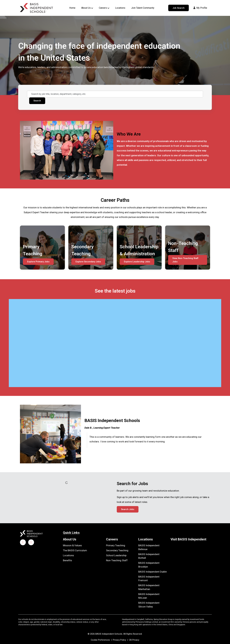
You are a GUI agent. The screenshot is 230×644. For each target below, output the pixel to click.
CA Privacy (134, 640)
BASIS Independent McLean (148, 596)
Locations (120, 7)
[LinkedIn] (31, 542)
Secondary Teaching (117, 550)
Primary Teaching (115, 545)
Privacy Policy (119, 640)
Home (72, 7)
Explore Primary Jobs (38, 261)
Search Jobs (127, 509)
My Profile (200, 7)
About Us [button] (86, 7)
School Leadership (116, 555)
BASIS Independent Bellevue (148, 547)
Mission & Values (72, 545)
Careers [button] (103, 7)
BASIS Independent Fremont (148, 578)
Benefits (67, 560)
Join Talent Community (142, 7)
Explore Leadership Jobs (137, 261)
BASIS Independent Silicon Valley (148, 604)
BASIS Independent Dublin (152, 571)
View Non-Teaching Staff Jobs (185, 260)
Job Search (178, 8)
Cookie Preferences (100, 640)
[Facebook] (23, 542)
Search (37, 100)
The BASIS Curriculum (75, 550)
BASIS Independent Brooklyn (148, 564)
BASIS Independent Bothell (148, 556)
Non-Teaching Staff (117, 560)
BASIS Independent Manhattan (148, 587)
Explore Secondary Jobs (88, 261)
